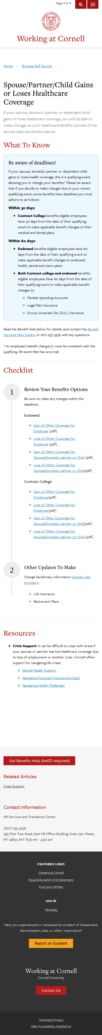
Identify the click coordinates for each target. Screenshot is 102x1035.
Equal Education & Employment (51, 879)
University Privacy (51, 1019)
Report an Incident (51, 943)
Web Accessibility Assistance (51, 1026)
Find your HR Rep (51, 886)
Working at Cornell (51, 38)
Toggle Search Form (80, 4)
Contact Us (50, 990)
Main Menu (92, 4)
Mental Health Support (39, 670)
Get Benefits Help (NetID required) (39, 760)
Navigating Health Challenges (43, 685)
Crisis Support (14, 786)
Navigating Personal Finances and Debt (51, 677)
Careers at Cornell (51, 872)
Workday (51, 909)
